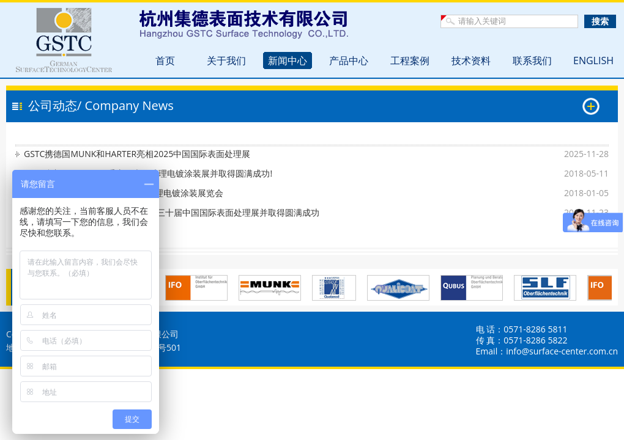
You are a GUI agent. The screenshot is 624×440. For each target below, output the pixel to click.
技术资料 (471, 60)
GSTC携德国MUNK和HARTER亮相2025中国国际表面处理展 (137, 154)
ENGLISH (593, 60)
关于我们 (226, 60)
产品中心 (348, 60)
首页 (165, 60)
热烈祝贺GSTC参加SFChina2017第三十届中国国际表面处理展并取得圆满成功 (171, 212)
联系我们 (532, 60)
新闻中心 (287, 60)
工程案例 (409, 60)
